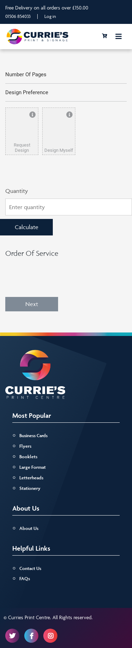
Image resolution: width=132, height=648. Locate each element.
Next (31, 303)
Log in (50, 16)
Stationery (29, 488)
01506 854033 (18, 16)
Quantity (16, 190)
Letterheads (31, 478)
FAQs (24, 579)
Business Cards (33, 436)
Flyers (25, 446)
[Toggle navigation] (118, 36)
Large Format (32, 467)
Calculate (26, 227)
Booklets (28, 457)
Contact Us (30, 568)
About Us (28, 528)
